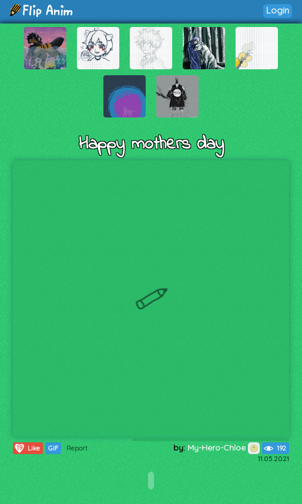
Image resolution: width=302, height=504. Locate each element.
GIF (53, 448)
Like (27, 448)
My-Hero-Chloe (223, 447)
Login (277, 10)
